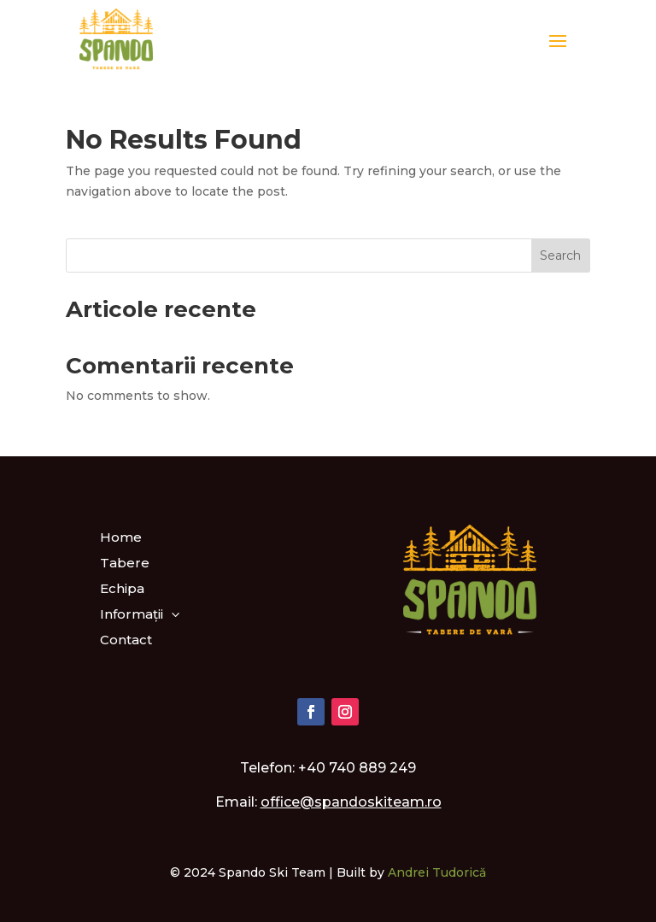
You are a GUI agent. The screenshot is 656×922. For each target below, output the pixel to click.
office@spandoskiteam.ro (351, 802)
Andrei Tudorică (437, 872)
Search (560, 255)
